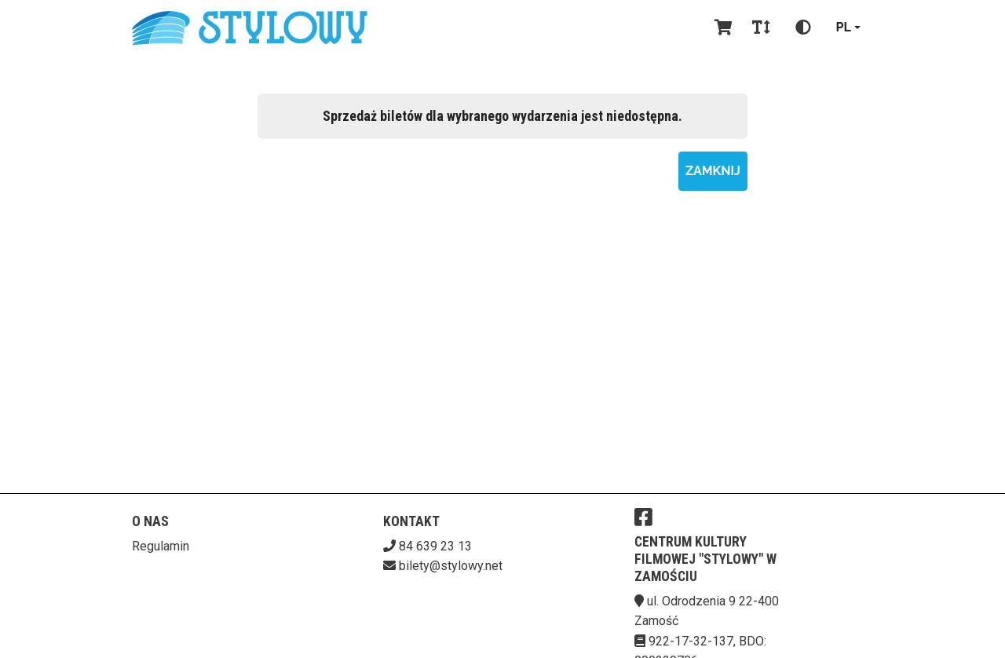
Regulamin (160, 546)
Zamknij (712, 170)
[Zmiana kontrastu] (803, 27)
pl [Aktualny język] (843, 27)
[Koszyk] (721, 27)
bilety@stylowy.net (450, 565)
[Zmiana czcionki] (761, 27)
